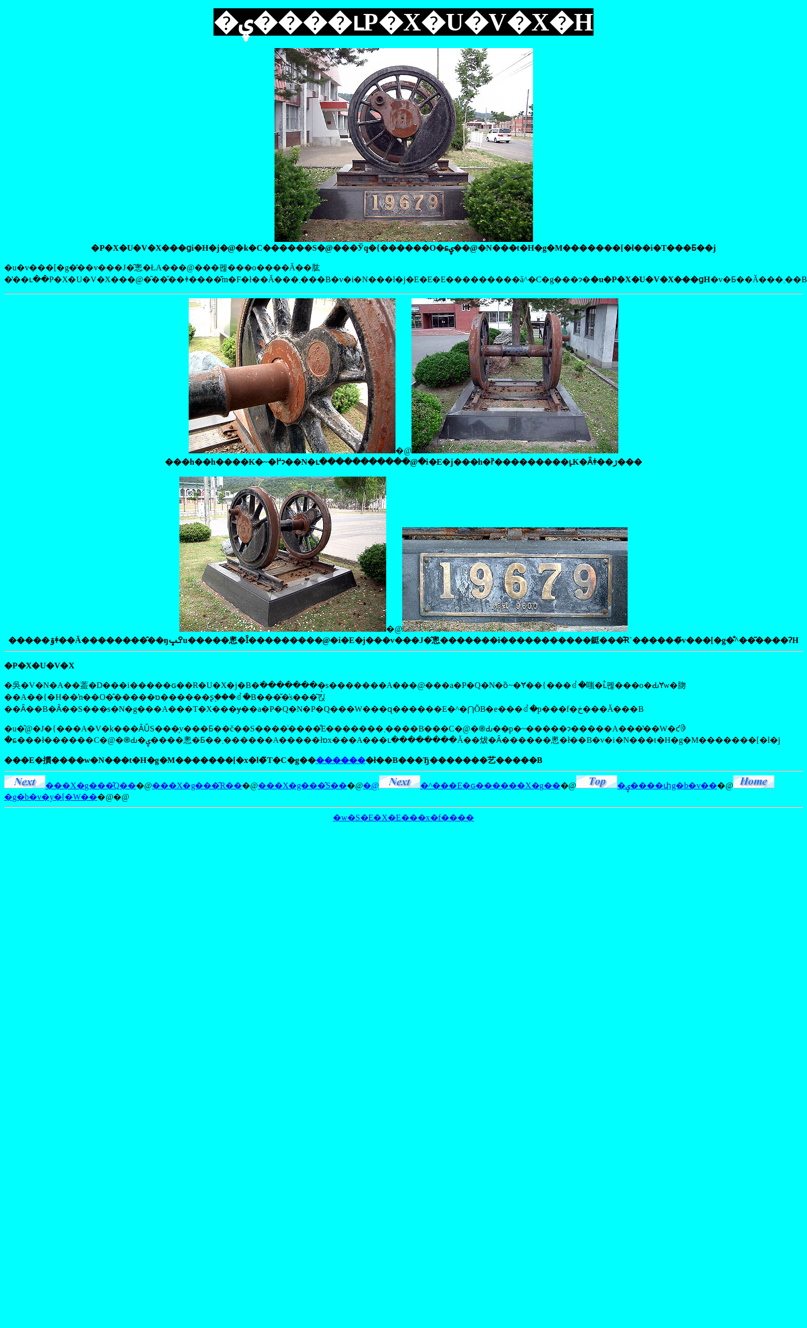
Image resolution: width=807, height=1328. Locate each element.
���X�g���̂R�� (197, 785)
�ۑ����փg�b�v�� (646, 785)
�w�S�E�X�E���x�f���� (403, 817)
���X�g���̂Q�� (70, 785)
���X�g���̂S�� (302, 785)
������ (341, 760)
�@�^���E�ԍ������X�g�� (461, 785)
